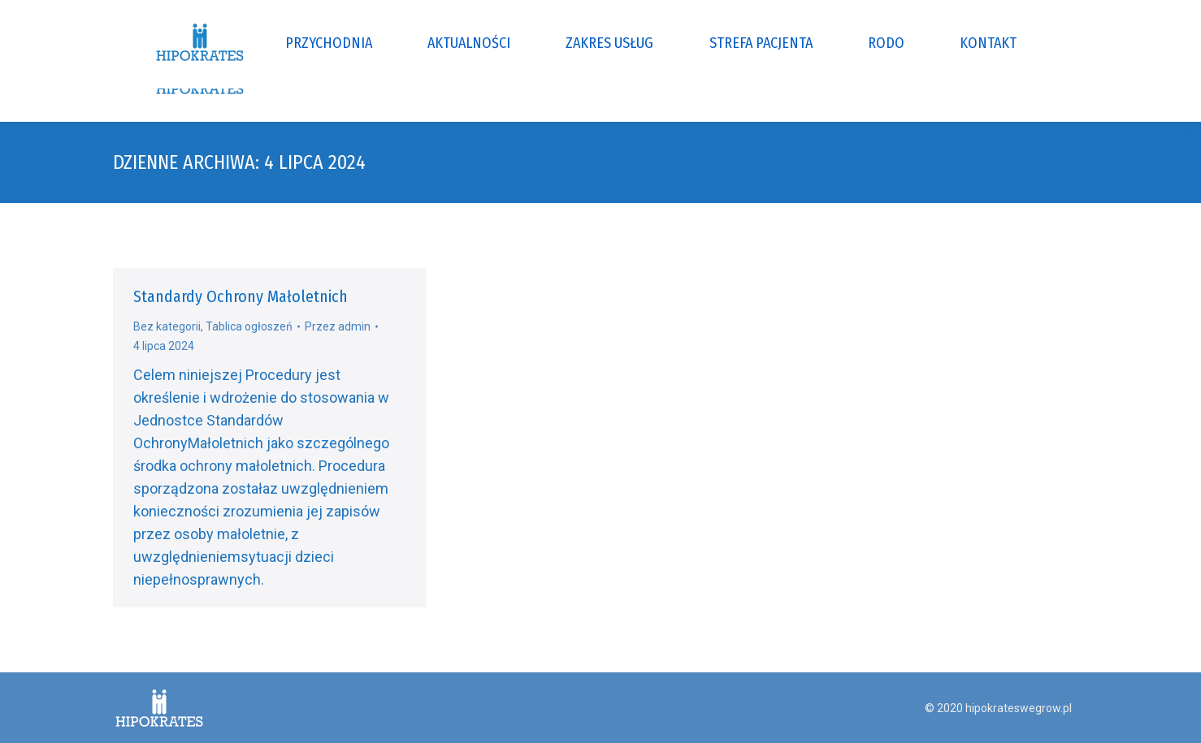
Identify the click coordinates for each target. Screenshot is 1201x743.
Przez (338, 326)
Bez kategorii (167, 326)
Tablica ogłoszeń (249, 326)
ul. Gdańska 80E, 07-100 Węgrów (381, 14)
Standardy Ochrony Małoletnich (240, 296)
